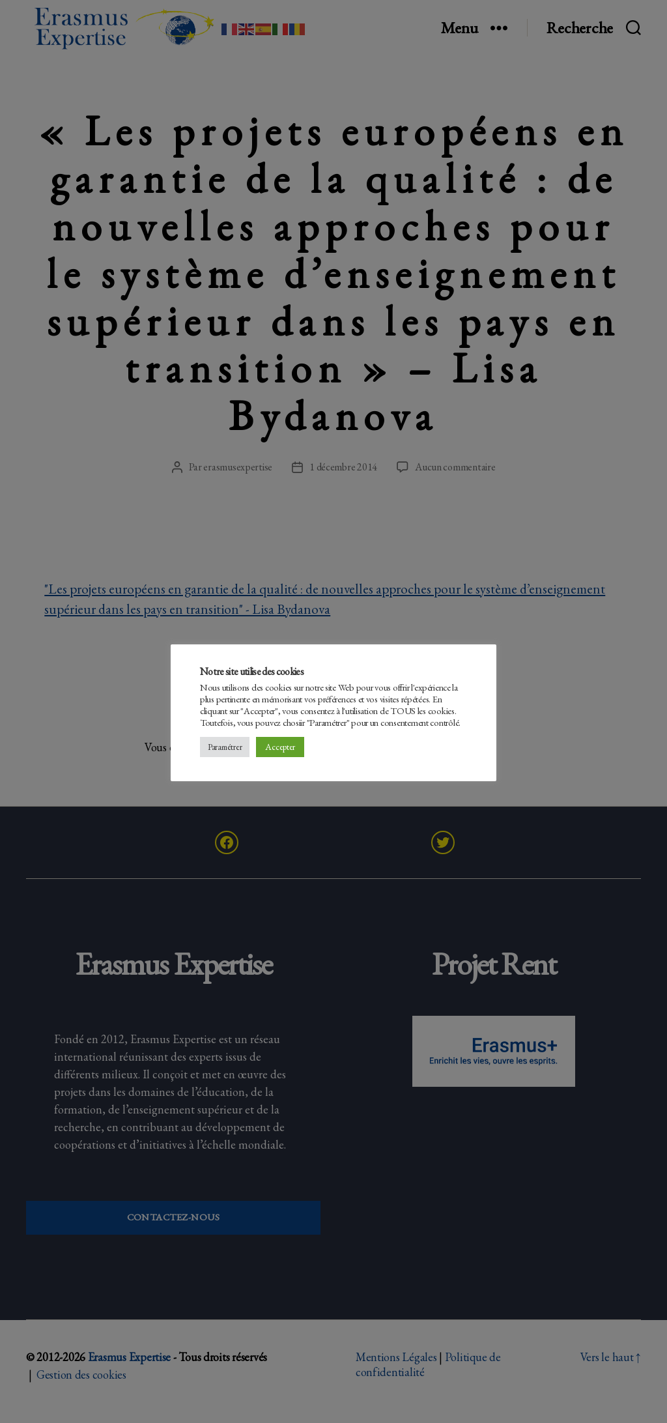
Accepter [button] (280, 747)
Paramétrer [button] (225, 747)
